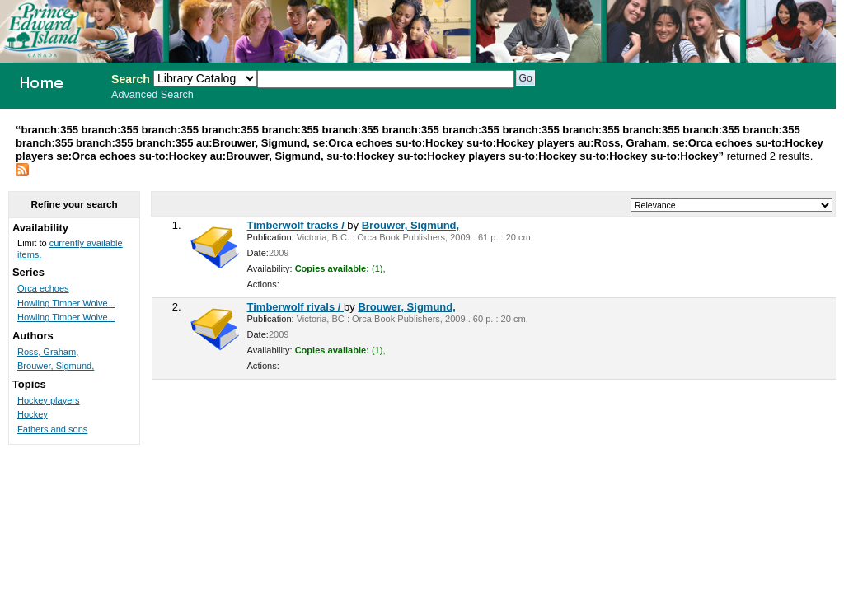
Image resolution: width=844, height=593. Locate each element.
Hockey (32, 414)
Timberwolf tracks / (297, 225)
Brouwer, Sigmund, (410, 225)
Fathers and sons (52, 429)
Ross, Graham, (47, 352)
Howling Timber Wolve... (66, 303)
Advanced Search (152, 94)
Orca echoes (43, 288)
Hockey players (48, 400)
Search (130, 79)
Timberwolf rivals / (296, 307)
